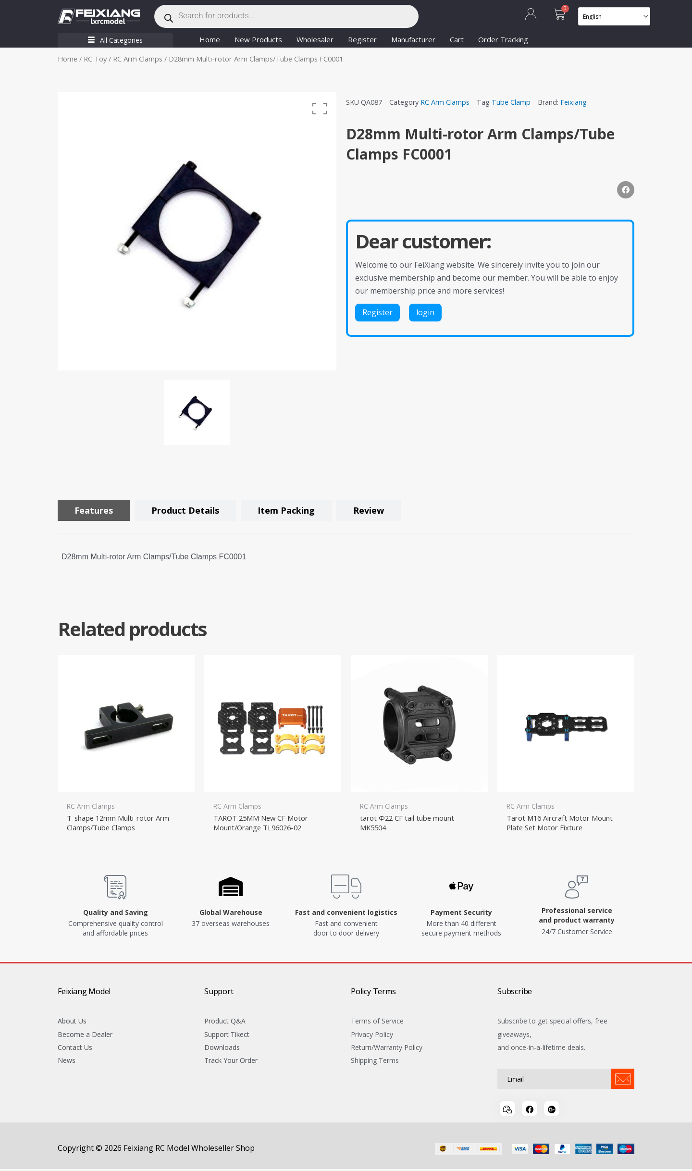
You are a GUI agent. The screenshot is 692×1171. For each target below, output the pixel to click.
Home (209, 39)
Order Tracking (503, 39)
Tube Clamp (511, 102)
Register (362, 39)
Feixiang (573, 102)
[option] (197, 231)
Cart (457, 39)
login (425, 312)
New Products (258, 39)
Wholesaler (315, 39)
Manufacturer (413, 39)
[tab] (94, 510)
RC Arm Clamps (137, 58)
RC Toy (95, 58)
